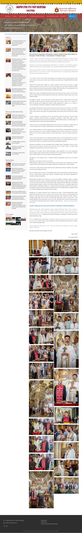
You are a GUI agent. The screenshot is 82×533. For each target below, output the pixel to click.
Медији (73, 16)
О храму (14, 16)
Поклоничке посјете (53, 16)
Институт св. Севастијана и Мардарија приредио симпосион (18, 148)
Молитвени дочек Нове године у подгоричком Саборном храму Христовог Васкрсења (19, 198)
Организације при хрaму (37, 16)
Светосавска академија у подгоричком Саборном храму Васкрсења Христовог (19, 178)
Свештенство (23, 16)
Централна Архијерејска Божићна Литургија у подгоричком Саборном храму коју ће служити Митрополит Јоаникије (19, 205)
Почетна (7, 16)
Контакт (62, 16)
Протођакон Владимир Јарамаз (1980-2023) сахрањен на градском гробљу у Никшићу (19, 90)
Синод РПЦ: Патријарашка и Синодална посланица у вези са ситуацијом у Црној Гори (19, 117)
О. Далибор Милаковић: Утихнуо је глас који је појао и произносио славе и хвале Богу (19, 96)
